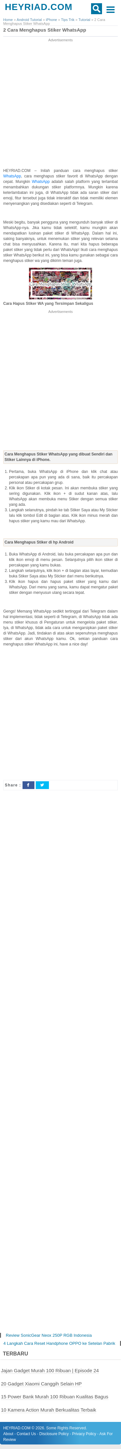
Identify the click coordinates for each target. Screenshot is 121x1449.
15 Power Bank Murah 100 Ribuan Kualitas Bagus (54, 1396)
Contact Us (26, 1434)
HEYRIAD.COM (38, 7)
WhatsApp (12, 176)
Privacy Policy (84, 1434)
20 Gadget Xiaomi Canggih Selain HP (41, 1383)
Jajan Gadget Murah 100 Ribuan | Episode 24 (50, 1370)
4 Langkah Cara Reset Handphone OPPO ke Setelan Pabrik (59, 1343)
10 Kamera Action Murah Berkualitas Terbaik (48, 1410)
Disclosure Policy (54, 1434)
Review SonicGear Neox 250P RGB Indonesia (49, 1335)
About (8, 1434)
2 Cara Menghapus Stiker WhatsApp (44, 30)
